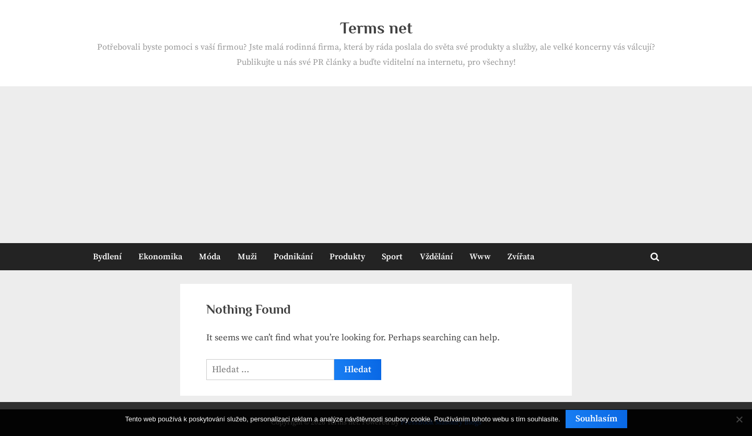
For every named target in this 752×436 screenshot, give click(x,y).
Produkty (347, 256)
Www (480, 256)
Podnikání (293, 256)
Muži (247, 256)
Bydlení (107, 256)
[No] (739, 419)
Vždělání (436, 256)
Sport (392, 256)
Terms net (376, 28)
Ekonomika (160, 256)
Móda (209, 256)
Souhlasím (596, 418)
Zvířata (521, 256)
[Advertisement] (376, 164)
